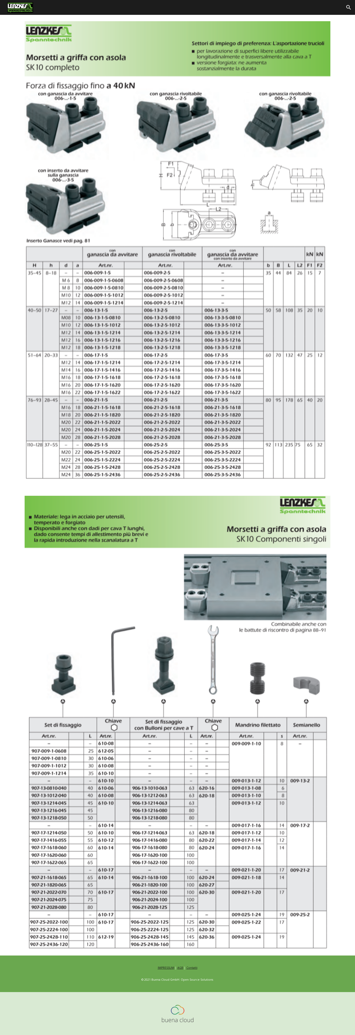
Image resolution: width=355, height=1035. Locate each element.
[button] (348, 7)
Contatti (191, 968)
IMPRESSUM (166, 968)
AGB (180, 968)
